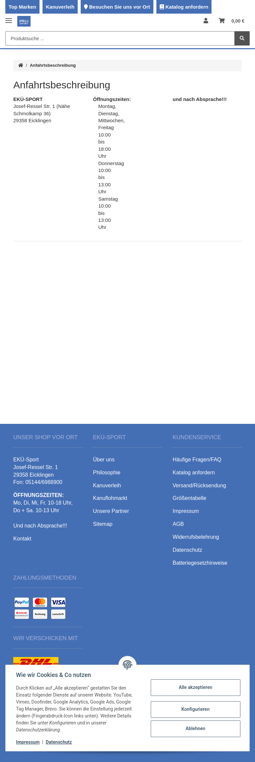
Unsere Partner (111, 511)
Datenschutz (59, 742)
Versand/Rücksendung (199, 485)
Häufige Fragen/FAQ (197, 459)
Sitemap (103, 524)
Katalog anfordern (186, 7)
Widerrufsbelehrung (196, 537)
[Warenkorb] (231, 21)
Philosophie (107, 472)
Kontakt (22, 538)
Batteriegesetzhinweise (200, 563)
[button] (205, 21)
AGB (178, 524)
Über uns (104, 459)
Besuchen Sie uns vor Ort (119, 7)
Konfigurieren (195, 709)
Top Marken (22, 7)
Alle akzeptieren (195, 687)
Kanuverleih (60, 7)
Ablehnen (195, 728)
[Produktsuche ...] (120, 38)
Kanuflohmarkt (110, 498)
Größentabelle (189, 498)
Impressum (28, 742)
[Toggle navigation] (8, 18)
